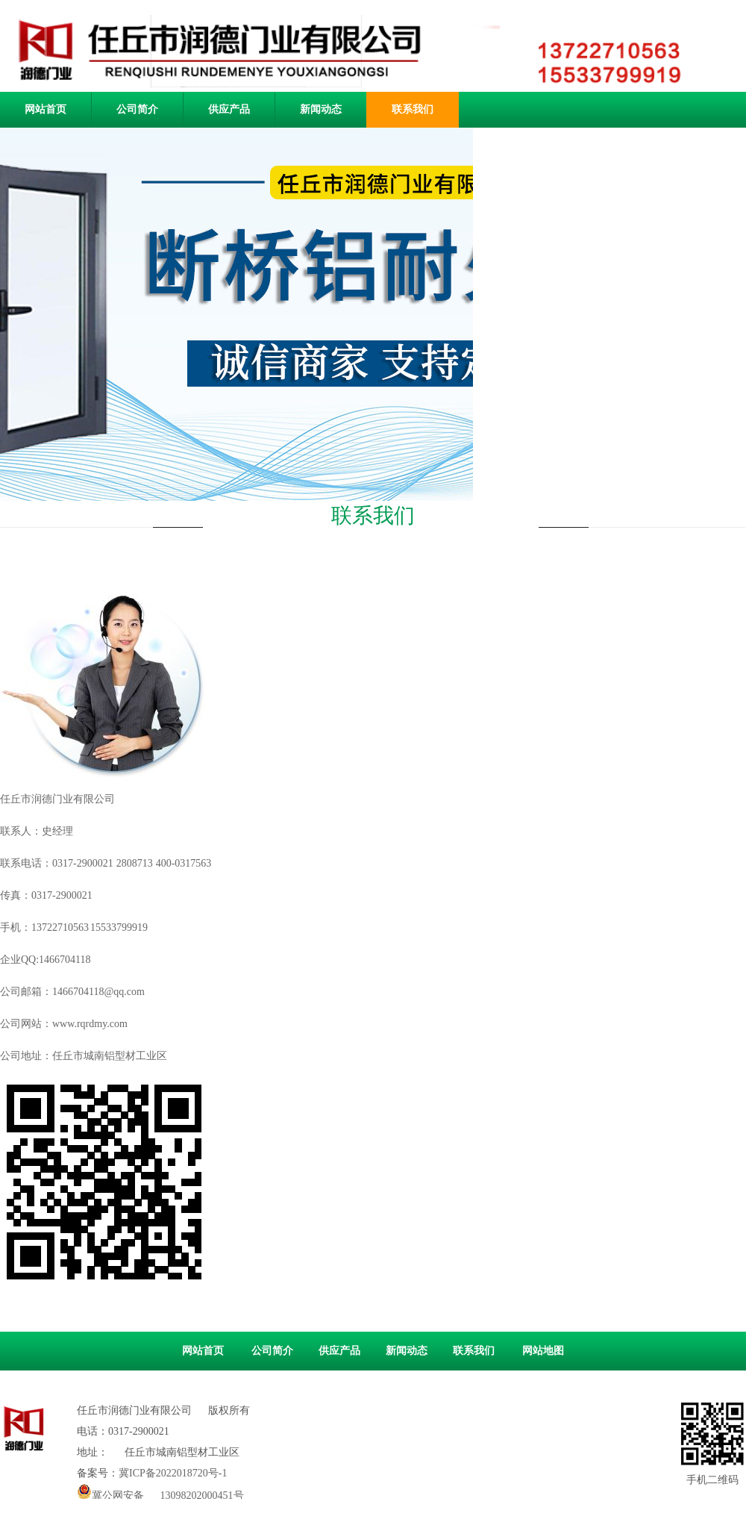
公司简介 (137, 109)
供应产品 (229, 109)
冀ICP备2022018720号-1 (173, 1473)
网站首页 (203, 1350)
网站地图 (543, 1350)
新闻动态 (321, 109)
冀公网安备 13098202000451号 (160, 1491)
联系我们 (412, 109)
